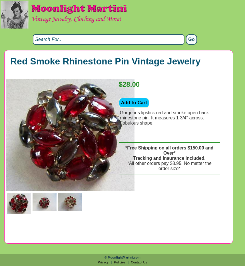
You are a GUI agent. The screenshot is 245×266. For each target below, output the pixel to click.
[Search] (108, 39)
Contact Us (139, 262)
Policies (119, 262)
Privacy (103, 262)
